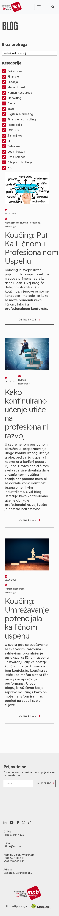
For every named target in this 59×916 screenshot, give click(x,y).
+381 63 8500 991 (13, 861)
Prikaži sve (12, 71)
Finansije (10, 77)
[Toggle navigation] (38, 7)
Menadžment (13, 87)
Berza (8, 103)
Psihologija (12, 125)
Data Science (13, 157)
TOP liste (11, 130)
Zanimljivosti (13, 136)
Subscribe (45, 783)
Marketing (11, 98)
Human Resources (17, 93)
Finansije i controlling (19, 120)
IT (6, 141)
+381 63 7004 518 (14, 858)
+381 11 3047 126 (13, 834)
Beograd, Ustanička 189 (17, 872)
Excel (8, 109)
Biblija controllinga (17, 162)
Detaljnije (29, 319)
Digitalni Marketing (17, 114)
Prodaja (10, 82)
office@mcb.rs (12, 846)
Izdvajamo (12, 146)
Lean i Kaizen (13, 152)
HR (6, 168)
